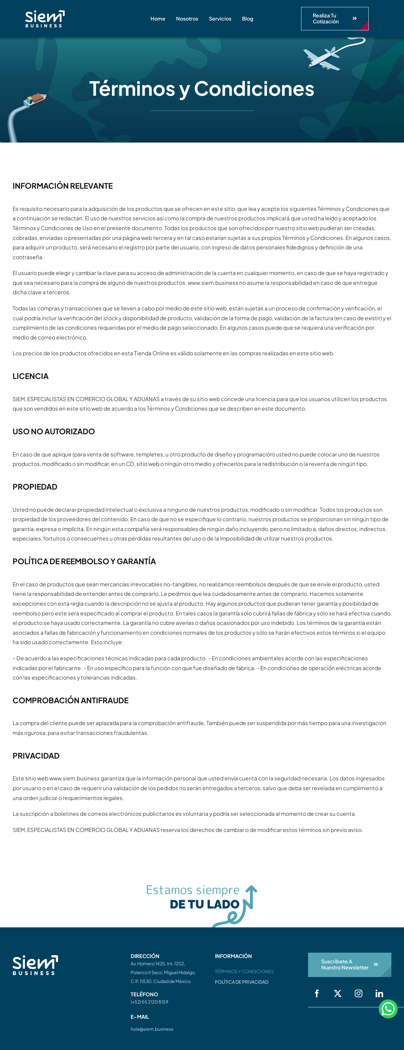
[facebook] (317, 993)
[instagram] (358, 993)
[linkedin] (379, 993)
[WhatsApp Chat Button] (388, 1008)
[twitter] (338, 993)
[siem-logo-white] (45, 12)
